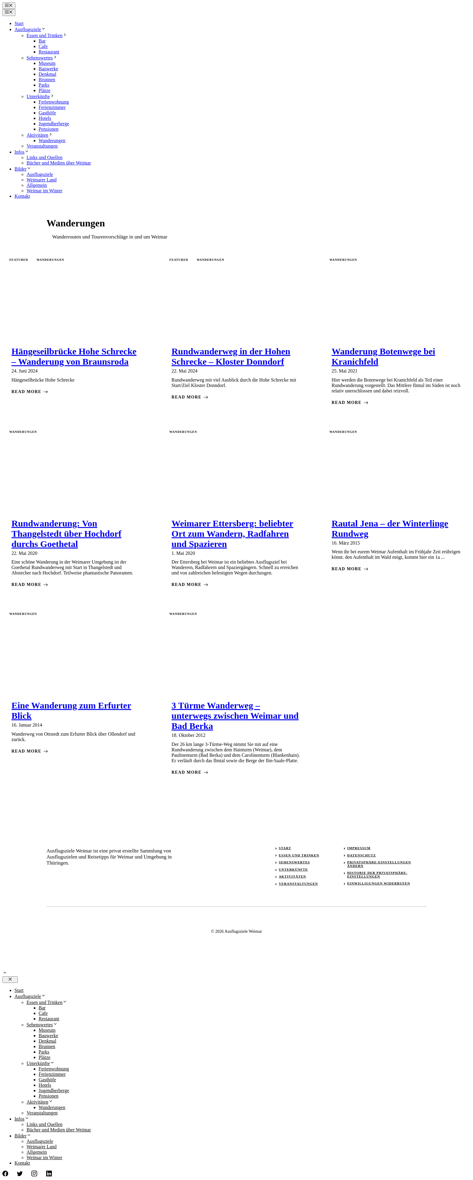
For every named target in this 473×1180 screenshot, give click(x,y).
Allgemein (37, 185)
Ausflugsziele (30, 29)
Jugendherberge (54, 123)
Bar (42, 40)
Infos (21, 152)
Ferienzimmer (52, 107)
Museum (47, 63)
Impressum (358, 848)
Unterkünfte (41, 96)
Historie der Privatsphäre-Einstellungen (377, 874)
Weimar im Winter (44, 190)
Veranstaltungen (42, 146)
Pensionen (49, 129)
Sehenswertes (42, 57)
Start (19, 23)
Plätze (44, 90)
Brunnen (47, 79)
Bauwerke (48, 68)
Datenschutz (361, 855)
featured (18, 259)
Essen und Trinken (47, 35)
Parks (44, 85)
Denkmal (47, 74)
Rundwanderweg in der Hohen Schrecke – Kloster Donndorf (231, 356)
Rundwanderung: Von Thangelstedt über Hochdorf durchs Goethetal (66, 533)
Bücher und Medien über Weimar (59, 162)
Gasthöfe (47, 112)
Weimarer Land (42, 179)
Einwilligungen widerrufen (378, 883)
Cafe (43, 46)
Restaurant (49, 51)
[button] (4, 973)
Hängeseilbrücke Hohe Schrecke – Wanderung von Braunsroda (73, 356)
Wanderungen (52, 140)
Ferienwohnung (54, 101)
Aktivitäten (40, 135)
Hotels (45, 118)
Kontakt (22, 196)
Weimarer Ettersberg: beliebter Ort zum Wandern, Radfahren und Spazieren (233, 533)
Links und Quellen (44, 157)
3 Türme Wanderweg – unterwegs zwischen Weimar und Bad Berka (235, 715)
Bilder (22, 168)
